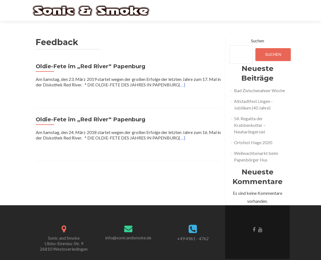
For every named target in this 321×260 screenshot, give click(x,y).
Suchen (257, 40)
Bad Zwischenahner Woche (259, 90)
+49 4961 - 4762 (193, 238)
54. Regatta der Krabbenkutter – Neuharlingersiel (250, 125)
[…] (182, 84)
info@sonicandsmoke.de (128, 237)
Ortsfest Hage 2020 (253, 142)
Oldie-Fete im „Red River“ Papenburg (90, 66)
